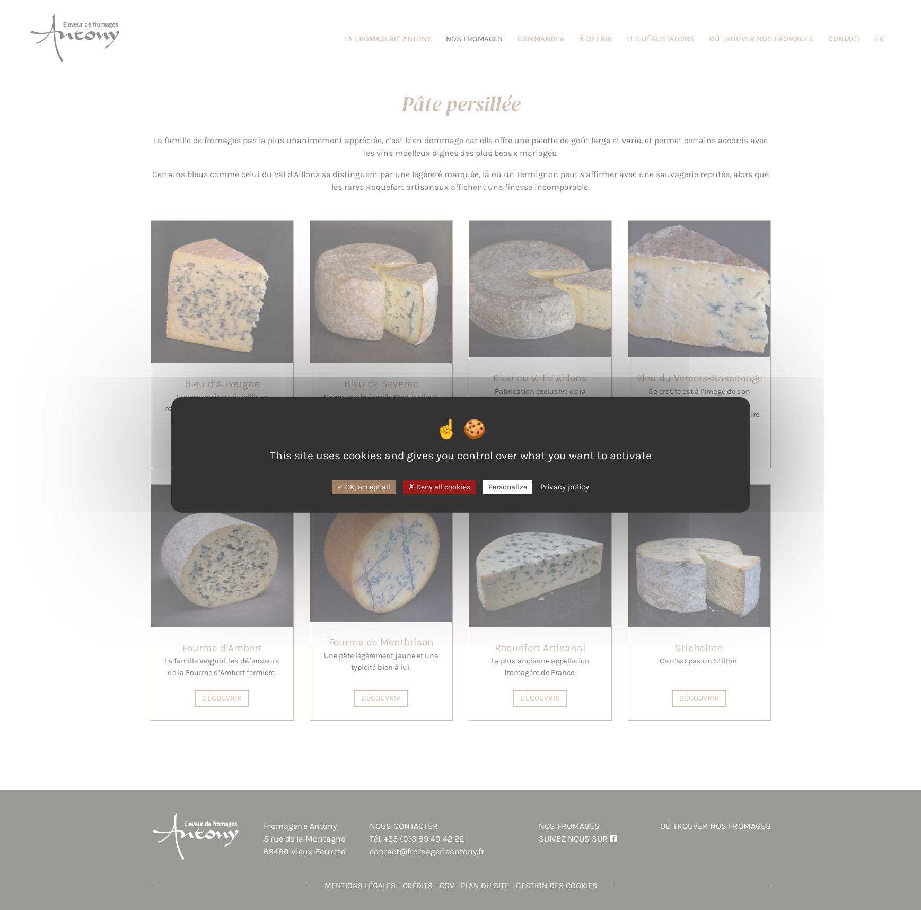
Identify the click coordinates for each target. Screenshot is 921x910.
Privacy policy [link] (564, 486)
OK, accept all (363, 486)
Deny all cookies (439, 486)
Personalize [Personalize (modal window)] (507, 486)
